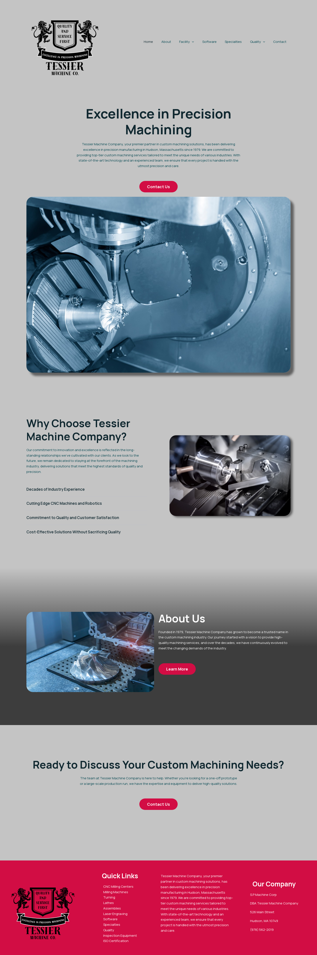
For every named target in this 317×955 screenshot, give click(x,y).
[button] (199, 42)
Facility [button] (194, 42)
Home (159, 41)
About (175, 41)
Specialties (237, 41)
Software (215, 41)
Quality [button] (259, 42)
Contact (280, 41)
